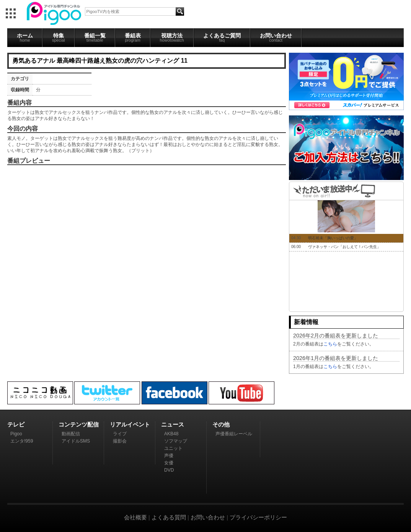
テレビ (15, 424)
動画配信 (71, 433)
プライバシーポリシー (258, 517)
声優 (168, 455)
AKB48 (171, 433)
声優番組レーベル (233, 433)
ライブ (120, 433)
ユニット (173, 448)
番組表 (133, 37)
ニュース (172, 424)
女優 (168, 463)
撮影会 (120, 441)
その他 (221, 424)
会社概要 (135, 517)
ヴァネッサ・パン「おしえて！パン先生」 (344, 247)
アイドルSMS (76, 441)
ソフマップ (175, 441)
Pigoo (16, 433)
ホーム (25, 37)
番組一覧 (95, 37)
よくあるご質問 (222, 37)
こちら (330, 344)
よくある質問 (169, 517)
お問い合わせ (276, 37)
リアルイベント (130, 424)
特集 (58, 37)
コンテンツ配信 (79, 424)
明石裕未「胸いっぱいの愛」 (333, 238)
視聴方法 (172, 37)
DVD (169, 470)
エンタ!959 (21, 441)
